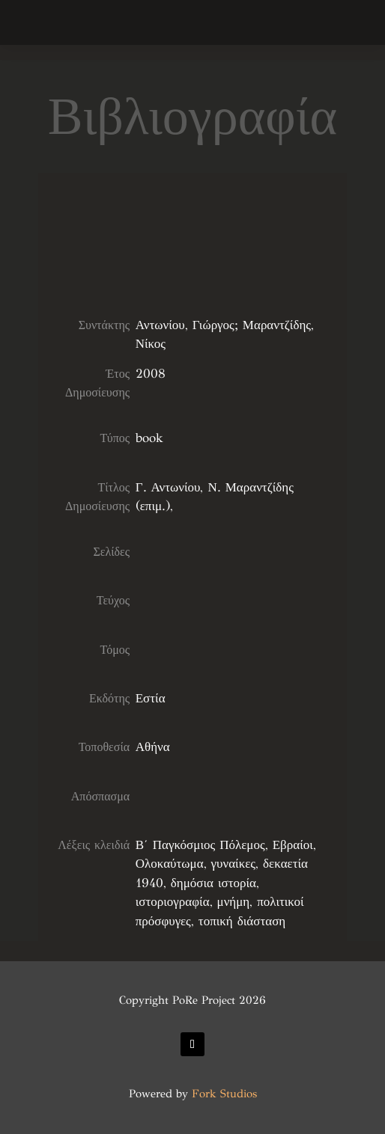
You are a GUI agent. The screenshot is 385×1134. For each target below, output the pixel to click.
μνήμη (233, 902)
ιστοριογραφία (173, 902)
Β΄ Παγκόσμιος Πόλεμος (200, 845)
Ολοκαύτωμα (170, 863)
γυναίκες (233, 863)
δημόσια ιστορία (213, 883)
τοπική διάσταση (241, 921)
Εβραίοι (293, 845)
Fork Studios (224, 1093)
